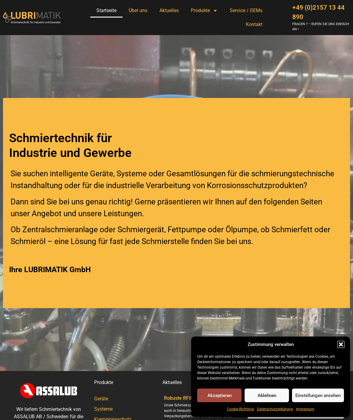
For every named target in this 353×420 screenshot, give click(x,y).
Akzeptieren (219, 395)
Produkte (204, 10)
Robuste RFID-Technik (188, 398)
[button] (341, 344)
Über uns (138, 10)
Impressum (305, 409)
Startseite (106, 10)
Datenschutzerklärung (275, 409)
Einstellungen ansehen (318, 395)
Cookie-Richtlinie (240, 409)
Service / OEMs (246, 10)
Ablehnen (267, 395)
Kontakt (254, 24)
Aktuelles (169, 10)
